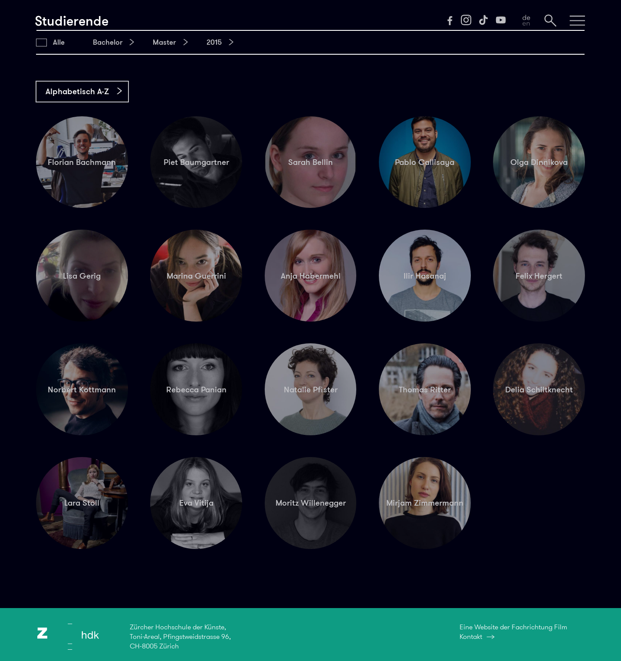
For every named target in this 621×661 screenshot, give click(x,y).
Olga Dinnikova (539, 162)
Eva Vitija (196, 503)
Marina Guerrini (196, 276)
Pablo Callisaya (424, 162)
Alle (59, 42)
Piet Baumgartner (196, 162)
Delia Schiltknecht (539, 389)
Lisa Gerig (82, 276)
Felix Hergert (539, 276)
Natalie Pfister (311, 389)
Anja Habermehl (311, 276)
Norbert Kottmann (82, 389)
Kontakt (471, 636)
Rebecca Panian (196, 389)
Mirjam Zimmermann (424, 503)
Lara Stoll (81, 503)
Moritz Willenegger (311, 503)
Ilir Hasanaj (425, 276)
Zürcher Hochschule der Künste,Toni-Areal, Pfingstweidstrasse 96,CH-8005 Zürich (180, 636)
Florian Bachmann (82, 162)
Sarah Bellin (310, 162)
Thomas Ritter (425, 389)
